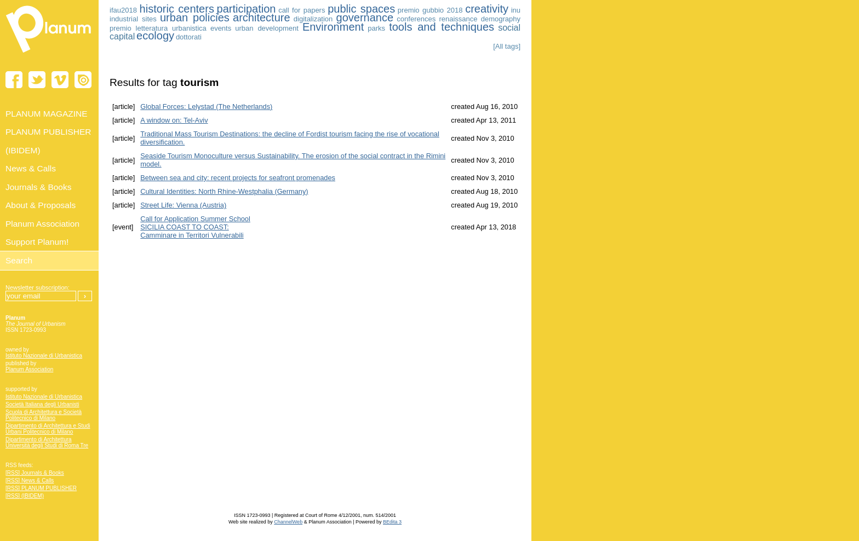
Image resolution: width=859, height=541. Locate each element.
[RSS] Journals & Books (34, 473)
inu (515, 10)
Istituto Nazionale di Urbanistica (43, 356)
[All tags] (506, 46)
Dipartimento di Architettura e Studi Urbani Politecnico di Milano (47, 429)
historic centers (177, 9)
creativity (486, 9)
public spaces (361, 9)
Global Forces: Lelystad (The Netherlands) (206, 106)
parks (376, 28)
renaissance (458, 19)
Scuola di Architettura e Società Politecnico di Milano (43, 415)
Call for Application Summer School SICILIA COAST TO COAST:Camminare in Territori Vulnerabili (195, 227)
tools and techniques (441, 27)
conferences (416, 19)
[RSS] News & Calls (29, 480)
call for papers (301, 10)
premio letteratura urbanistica (158, 28)
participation (246, 9)
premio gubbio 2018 (430, 10)
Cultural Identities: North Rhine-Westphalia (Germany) (224, 191)
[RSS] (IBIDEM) (24, 496)
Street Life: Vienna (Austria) (183, 205)
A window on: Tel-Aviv (174, 120)
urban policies (195, 17)
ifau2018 (123, 10)
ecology (155, 36)
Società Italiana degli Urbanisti (42, 404)
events (220, 28)
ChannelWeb (288, 522)
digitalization (313, 19)
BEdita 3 (392, 522)
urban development (267, 28)
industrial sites (133, 19)
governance (365, 17)
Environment (333, 27)
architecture (261, 17)
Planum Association (29, 369)
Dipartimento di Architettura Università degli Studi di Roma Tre (46, 442)
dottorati (189, 37)
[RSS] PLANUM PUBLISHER (41, 488)
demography (500, 19)
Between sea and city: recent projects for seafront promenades (237, 178)
